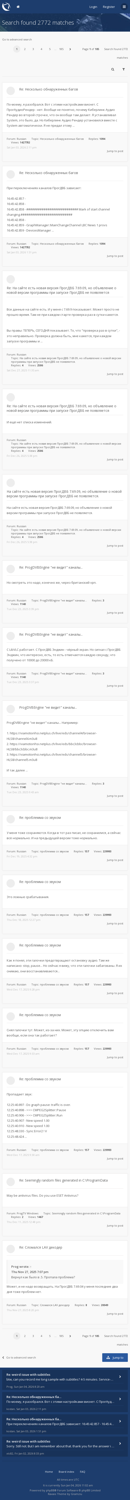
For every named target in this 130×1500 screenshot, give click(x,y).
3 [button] (33, 49)
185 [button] (61, 49)
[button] (70, 49)
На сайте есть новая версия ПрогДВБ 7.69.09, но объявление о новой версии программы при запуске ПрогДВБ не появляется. (66, 359)
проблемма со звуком (54, 851)
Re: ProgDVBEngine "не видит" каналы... (51, 567)
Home (49, 1471)
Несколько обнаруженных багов (62, 139)
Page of (90, 49)
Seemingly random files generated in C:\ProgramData (86, 1213)
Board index (66, 1471)
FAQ (82, 1471)
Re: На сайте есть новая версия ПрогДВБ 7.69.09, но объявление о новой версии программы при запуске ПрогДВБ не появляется (61, 290)
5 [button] (50, 49)
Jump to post (115, 151)
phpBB (50, 1490)
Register (109, 7)
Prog (15, 1266)
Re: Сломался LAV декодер (40, 1247)
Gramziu (76, 1494)
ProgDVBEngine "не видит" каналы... (63, 600)
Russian (21, 139)
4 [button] (41, 49)
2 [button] (25, 49)
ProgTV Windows (27, 1213)
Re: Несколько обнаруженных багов (48, 89)
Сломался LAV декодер (55, 1305)
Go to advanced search (17, 39)
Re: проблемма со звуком (40, 817)
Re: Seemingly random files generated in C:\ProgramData (63, 1180)
